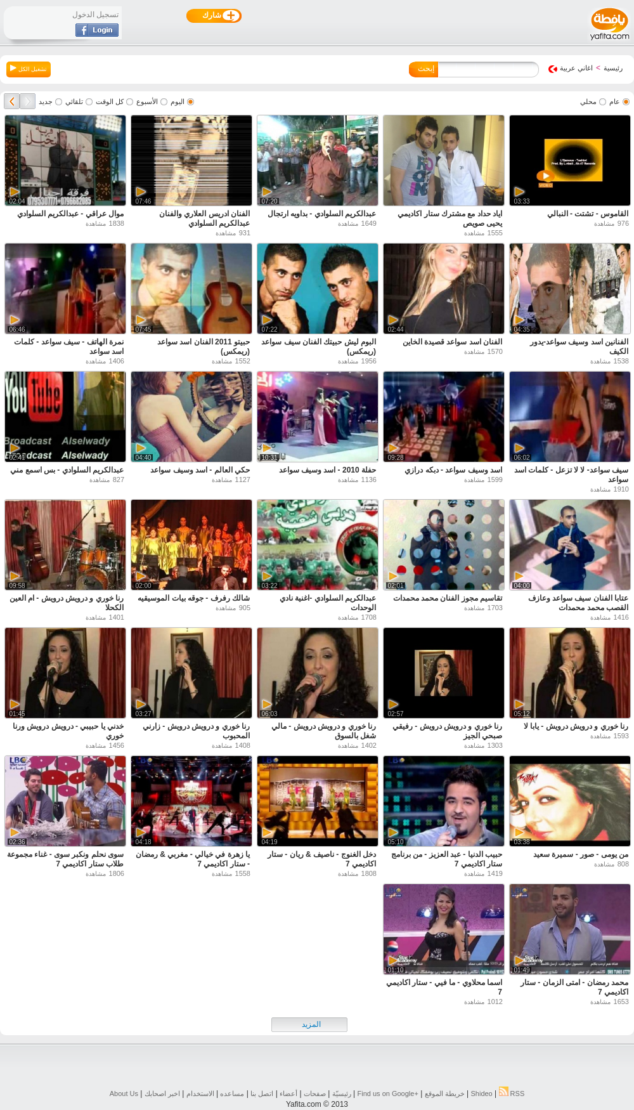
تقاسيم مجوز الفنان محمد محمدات (447, 598)
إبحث (426, 68)
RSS (512, 1093)
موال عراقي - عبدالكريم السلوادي (70, 213)
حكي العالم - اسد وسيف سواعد (200, 470)
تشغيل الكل (28, 68)
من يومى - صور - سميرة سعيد (580, 854)
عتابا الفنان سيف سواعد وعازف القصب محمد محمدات (578, 603)
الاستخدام (200, 1093)
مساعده (232, 1093)
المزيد (311, 1024)
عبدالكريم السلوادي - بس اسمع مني (67, 470)
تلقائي (74, 101)
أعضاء (288, 1093)
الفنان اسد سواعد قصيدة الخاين (452, 341)
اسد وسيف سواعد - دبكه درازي (453, 470)
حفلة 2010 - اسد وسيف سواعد (327, 470)
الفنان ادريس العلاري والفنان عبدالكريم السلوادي (204, 218)
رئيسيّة (341, 1093)
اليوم (177, 101)
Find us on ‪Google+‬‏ (388, 1093)
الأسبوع (147, 101)
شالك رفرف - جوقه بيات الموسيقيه (194, 598)
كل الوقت (110, 101)
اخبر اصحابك (162, 1093)
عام (614, 101)
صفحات (315, 1093)
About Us (124, 1093)
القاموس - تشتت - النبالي (587, 213)
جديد (46, 101)
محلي (588, 101)
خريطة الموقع (445, 1093)
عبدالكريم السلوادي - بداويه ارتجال (322, 213)
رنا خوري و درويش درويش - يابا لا (576, 726)
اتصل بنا (261, 1093)
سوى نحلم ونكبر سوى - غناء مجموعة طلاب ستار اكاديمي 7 (65, 859)
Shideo (481, 1093)
